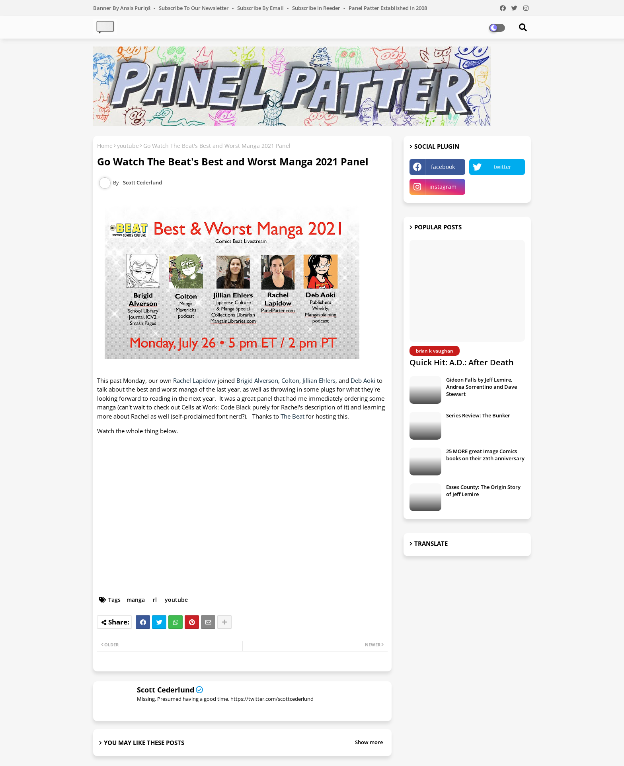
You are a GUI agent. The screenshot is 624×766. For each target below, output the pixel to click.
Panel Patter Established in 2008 (388, 8)
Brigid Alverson (257, 380)
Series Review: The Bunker (478, 415)
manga (136, 599)
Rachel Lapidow (194, 380)
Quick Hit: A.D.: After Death (462, 362)
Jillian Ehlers (318, 380)
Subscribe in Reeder (316, 8)
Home (105, 145)
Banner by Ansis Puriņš (122, 8)
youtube (128, 145)
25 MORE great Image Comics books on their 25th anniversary (485, 455)
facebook (443, 167)
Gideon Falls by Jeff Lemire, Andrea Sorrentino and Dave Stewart (481, 387)
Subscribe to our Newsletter (194, 8)
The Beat (293, 416)
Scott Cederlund (165, 689)
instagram (442, 186)
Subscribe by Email (261, 8)
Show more (369, 742)
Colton (290, 380)
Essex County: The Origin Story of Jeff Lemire (483, 490)
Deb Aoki (363, 380)
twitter (502, 167)
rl (155, 599)
